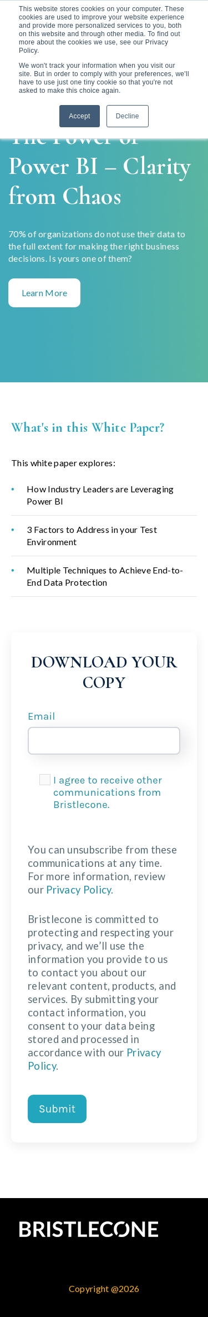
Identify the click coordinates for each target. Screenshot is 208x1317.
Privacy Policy (78, 890)
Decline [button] (127, 116)
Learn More (45, 292)
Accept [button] (79, 116)
